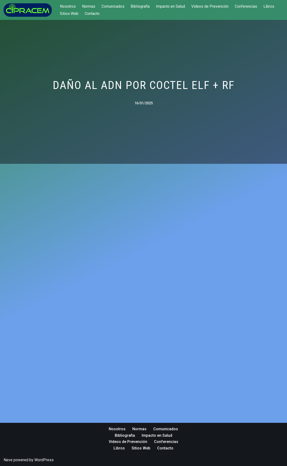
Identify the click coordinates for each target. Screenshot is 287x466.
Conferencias (246, 6)
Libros (268, 6)
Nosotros (68, 6)
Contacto (92, 13)
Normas (88, 6)
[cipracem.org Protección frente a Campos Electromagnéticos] (28, 10)
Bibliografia (140, 6)
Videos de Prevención (210, 6)
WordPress (44, 460)
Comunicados (113, 6)
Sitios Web (69, 13)
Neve (8, 460)
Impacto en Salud (170, 6)
